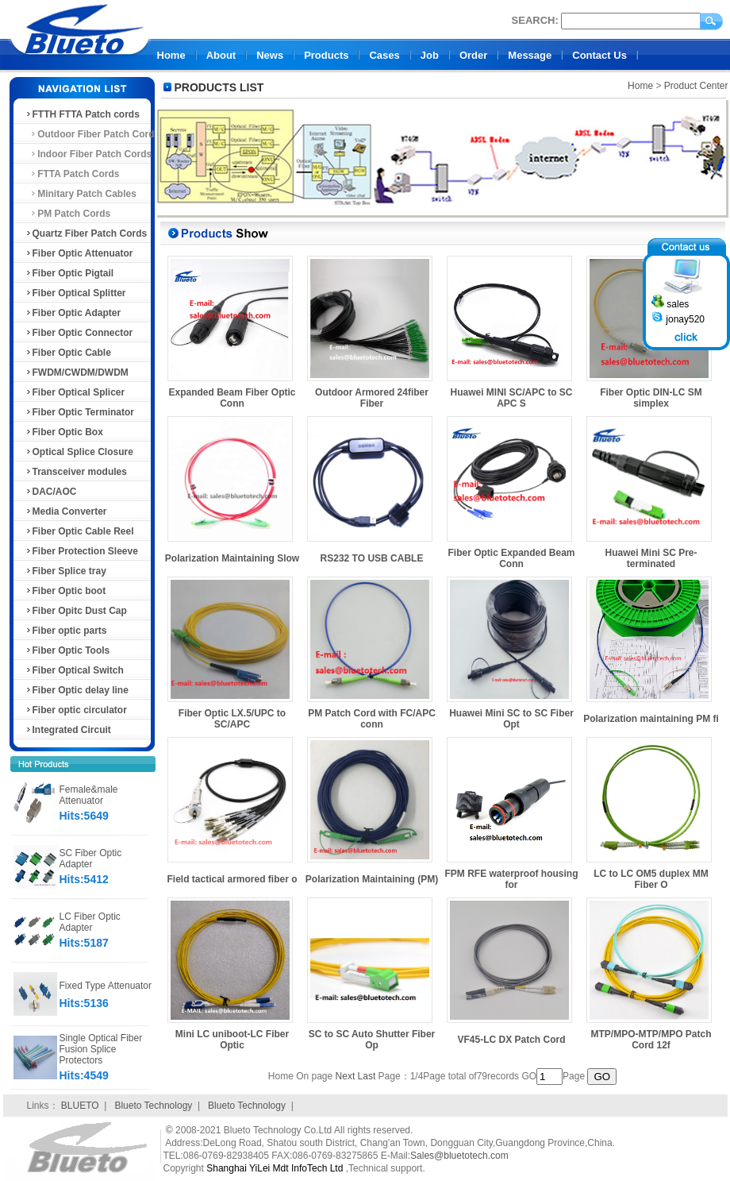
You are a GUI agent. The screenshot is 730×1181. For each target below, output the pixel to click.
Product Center (696, 85)
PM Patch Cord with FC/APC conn (372, 719)
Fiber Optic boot (65, 590)
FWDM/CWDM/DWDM (77, 372)
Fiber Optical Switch (74, 670)
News (269, 55)
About (221, 55)
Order (473, 55)
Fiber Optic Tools (67, 650)
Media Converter (66, 511)
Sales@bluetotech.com (459, 1155)
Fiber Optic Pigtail (69, 273)
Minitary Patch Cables (80, 193)
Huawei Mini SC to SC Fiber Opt (511, 719)
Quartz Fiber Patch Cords (86, 233)
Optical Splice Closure (79, 451)
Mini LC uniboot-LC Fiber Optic (232, 1040)
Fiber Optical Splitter (75, 293)
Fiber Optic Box (64, 432)
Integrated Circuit (68, 729)
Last (367, 1076)
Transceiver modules (76, 471)
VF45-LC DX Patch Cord (511, 1039)
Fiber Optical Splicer (75, 392)
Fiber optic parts (66, 630)
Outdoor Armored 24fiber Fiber (371, 398)
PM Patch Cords (68, 213)
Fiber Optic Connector (79, 332)
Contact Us (599, 55)
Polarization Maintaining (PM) (371, 879)
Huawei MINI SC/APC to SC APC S (511, 398)
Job (430, 55)
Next (345, 1076)
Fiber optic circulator (76, 710)
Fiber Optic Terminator (79, 412)
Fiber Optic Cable (68, 352)
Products (326, 55)
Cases (384, 55)
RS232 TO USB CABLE (372, 558)
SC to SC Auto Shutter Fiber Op (372, 1040)
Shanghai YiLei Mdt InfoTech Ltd (274, 1168)
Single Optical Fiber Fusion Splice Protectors (101, 1049)
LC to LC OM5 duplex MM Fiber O (651, 879)
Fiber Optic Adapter (73, 312)
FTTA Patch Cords (72, 173)
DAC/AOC (51, 491)
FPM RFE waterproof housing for (511, 879)
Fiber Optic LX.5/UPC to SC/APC (232, 719)
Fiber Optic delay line (77, 690)
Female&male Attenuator (89, 795)
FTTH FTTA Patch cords (82, 114)
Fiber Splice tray (65, 571)
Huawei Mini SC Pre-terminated (651, 558)
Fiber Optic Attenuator (79, 253)
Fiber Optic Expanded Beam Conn (511, 558)
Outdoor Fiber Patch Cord (90, 134)
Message (529, 55)
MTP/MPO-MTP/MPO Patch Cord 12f (650, 1040)
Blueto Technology (153, 1105)
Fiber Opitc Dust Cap (76, 610)
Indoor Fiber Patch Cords (88, 154)
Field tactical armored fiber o (232, 879)
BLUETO (80, 1105)
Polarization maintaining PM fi (651, 718)
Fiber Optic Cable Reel (79, 531)
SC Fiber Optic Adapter (91, 858)
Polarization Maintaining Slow (232, 558)
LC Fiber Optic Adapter (90, 922)
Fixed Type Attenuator (106, 985)
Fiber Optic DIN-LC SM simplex (651, 398)
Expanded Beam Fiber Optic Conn (231, 398)
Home (171, 55)
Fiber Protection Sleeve (81, 551)
